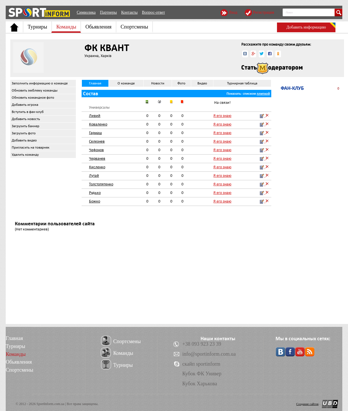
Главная (95, 83)
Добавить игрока (25, 105)
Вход (233, 12)
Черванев (97, 158)
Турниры (37, 27)
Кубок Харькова (199, 383)
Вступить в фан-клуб (28, 112)
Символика (86, 12)
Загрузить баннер (25, 126)
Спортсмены (134, 27)
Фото (181, 83)
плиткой (263, 94)
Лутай (94, 175)
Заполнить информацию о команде (40, 83)
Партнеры (108, 12)
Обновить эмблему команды (35, 90)
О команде (126, 83)
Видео (202, 83)
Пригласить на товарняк (30, 147)
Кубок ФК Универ (201, 373)
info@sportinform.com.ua (209, 354)
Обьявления (98, 27)
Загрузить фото (24, 133)
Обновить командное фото (33, 98)
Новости (157, 83)
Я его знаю (222, 116)
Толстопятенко (101, 184)
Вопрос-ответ (153, 12)
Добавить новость (26, 119)
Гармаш (95, 133)
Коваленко (98, 124)
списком (249, 94)
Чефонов (96, 150)
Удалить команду (25, 155)
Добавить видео (24, 140)
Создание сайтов (307, 404)
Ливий (94, 116)
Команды (66, 27)
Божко (94, 201)
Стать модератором (272, 68)
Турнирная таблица (242, 83)
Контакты (129, 12)
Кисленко (97, 167)
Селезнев (97, 141)
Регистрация (263, 12)
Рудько (95, 193)
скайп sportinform (201, 364)
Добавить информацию (306, 27)
